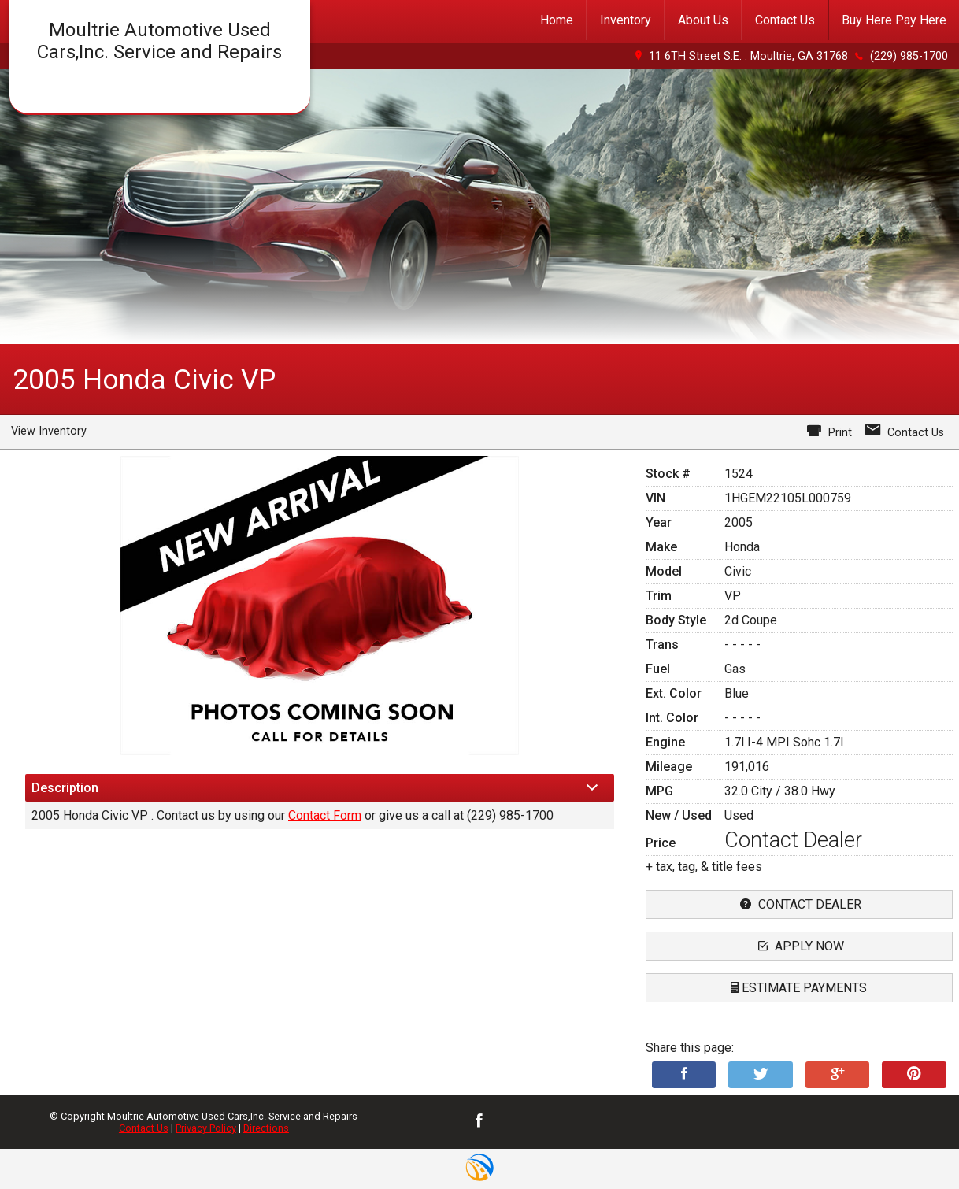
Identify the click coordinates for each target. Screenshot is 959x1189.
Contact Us (143, 1128)
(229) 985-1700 (909, 56)
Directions (266, 1128)
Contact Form (324, 815)
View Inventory (49, 431)
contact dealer (798, 904)
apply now (799, 946)
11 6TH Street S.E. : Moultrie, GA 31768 (748, 56)
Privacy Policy (206, 1128)
